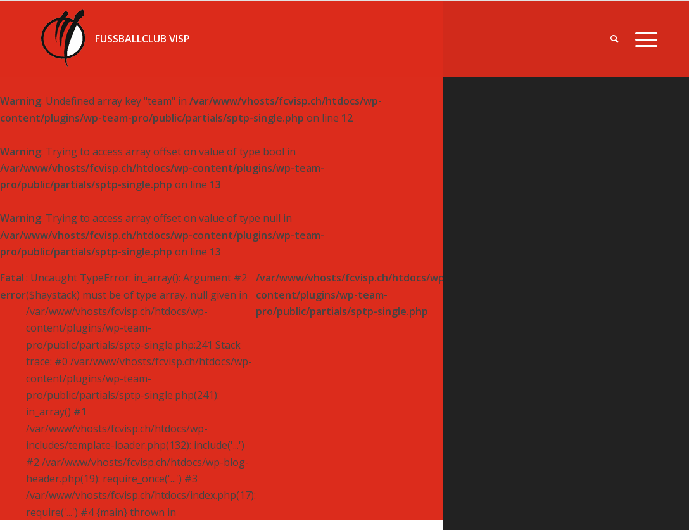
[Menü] (642, 39)
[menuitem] (614, 39)
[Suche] (614, 39)
